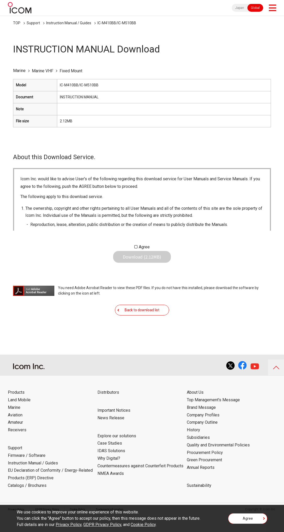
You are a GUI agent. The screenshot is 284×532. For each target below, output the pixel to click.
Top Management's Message (213, 415)
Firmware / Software (26, 471)
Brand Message (201, 423)
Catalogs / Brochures (27, 501)
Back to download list (142, 322)
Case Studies (109, 459)
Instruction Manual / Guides (68, 23)
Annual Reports (201, 483)
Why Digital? (108, 474)
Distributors (108, 408)
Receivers (17, 445)
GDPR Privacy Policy (102, 524)
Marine (14, 423)
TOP (16, 23)
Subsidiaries (198, 453)
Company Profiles (203, 430)
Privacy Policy (69, 524)
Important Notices (113, 426)
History (193, 445)
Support (33, 23)
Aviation (15, 430)
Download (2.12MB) (142, 261)
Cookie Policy (143, 524)
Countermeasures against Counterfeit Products (140, 481)
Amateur (15, 438)
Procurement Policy (205, 468)
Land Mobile (19, 415)
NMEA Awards (110, 489)
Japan (239, 8)
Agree (144, 246)
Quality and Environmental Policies (218, 460)
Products (16, 408)
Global (255, 8)
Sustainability (199, 501)
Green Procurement (204, 475)
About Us (195, 408)
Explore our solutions (116, 451)
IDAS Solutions (111, 466)
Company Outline (202, 438)
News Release (110, 433)
